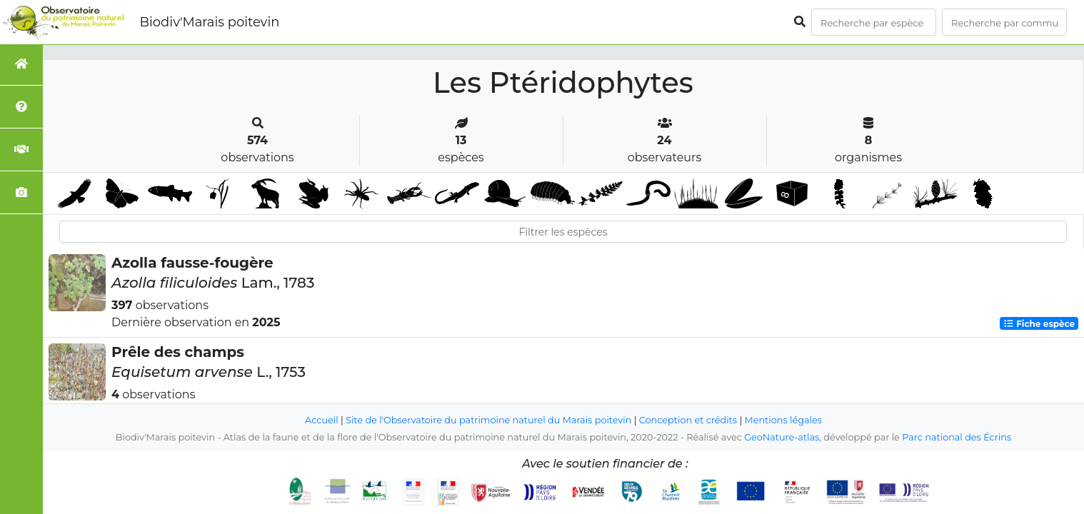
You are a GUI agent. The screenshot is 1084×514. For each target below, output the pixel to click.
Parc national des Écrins (956, 437)
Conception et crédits (688, 420)
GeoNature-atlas (781, 437)
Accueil (321, 420)
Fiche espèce (1039, 323)
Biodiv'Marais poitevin (209, 22)
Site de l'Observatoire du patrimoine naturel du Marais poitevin (488, 420)
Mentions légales (783, 420)
